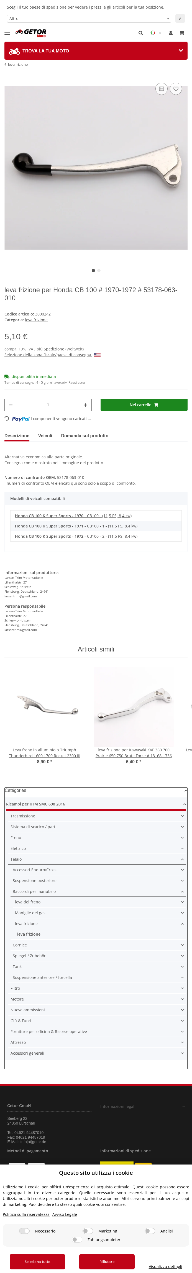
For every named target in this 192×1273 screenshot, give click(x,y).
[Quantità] (48, 405)
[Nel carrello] (144, 405)
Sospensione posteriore (35, 880)
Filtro (15, 988)
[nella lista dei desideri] (176, 89)
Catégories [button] (15, 790)
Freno (16, 837)
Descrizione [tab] (16, 435)
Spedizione (54, 349)
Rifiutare (106, 1261)
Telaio (16, 859)
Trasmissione (23, 816)
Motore (17, 999)
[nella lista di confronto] (161, 89)
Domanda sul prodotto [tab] (85, 435)
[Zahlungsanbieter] (77, 1239)
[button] (140, 33)
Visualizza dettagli (165, 1266)
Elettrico (18, 848)
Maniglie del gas (30, 912)
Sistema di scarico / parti (34, 826)
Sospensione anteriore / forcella (42, 977)
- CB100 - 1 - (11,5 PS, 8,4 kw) (76, 526)
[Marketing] (88, 1231)
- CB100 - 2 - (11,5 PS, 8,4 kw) (76, 536)
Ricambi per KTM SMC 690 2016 (35, 804)
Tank (17, 966)
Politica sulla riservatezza (26, 1214)
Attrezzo (18, 1042)
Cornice (20, 945)
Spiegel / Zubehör (29, 955)
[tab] (96, 50)
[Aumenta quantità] (85, 405)
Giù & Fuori (21, 1020)
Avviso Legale (64, 1214)
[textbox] (89, 18)
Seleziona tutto (37, 1261)
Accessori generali (27, 1053)
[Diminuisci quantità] (11, 405)
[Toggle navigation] (7, 30)
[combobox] (89, 18)
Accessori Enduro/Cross (35, 869)
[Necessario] (24, 1231)
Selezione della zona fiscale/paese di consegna (52, 354)
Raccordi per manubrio (34, 891)
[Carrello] (182, 33)
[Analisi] (150, 1231)
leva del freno (27, 902)
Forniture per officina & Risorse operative (49, 1031)
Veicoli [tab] (45, 435)
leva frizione (36, 319)
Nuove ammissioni (28, 1009)
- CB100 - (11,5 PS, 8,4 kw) (73, 515)
